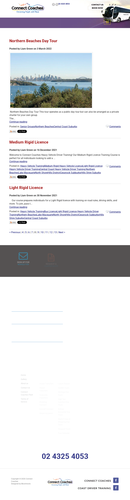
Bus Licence (50, 211)
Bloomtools (24, 484)
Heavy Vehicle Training (32, 166)
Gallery (24, 382)
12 (51, 232)
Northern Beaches (44, 126)
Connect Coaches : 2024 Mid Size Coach (36, 316)
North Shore (41, 172)
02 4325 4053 (64, 4)
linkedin (98, 488)
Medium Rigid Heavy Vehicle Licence (63, 166)
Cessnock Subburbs (70, 172)
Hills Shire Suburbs (91, 172)
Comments (115, 126)
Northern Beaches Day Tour (33, 41)
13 (55, 232)
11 (46, 232)
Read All (51, 347)
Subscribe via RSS (12, 131)
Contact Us (97, 5)
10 (42, 232)
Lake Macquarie (26, 172)
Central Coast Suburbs (65, 126)
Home (23, 378)
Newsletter (23, 267)
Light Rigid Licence (26, 187)
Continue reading (18, 121)
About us (24, 386)
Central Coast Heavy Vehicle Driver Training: (63, 169)
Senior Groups (27, 126)
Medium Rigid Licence (28, 142)
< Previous (15, 232)
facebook (53, 4)
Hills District (54, 172)
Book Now (97, 8)
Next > (62, 232)
